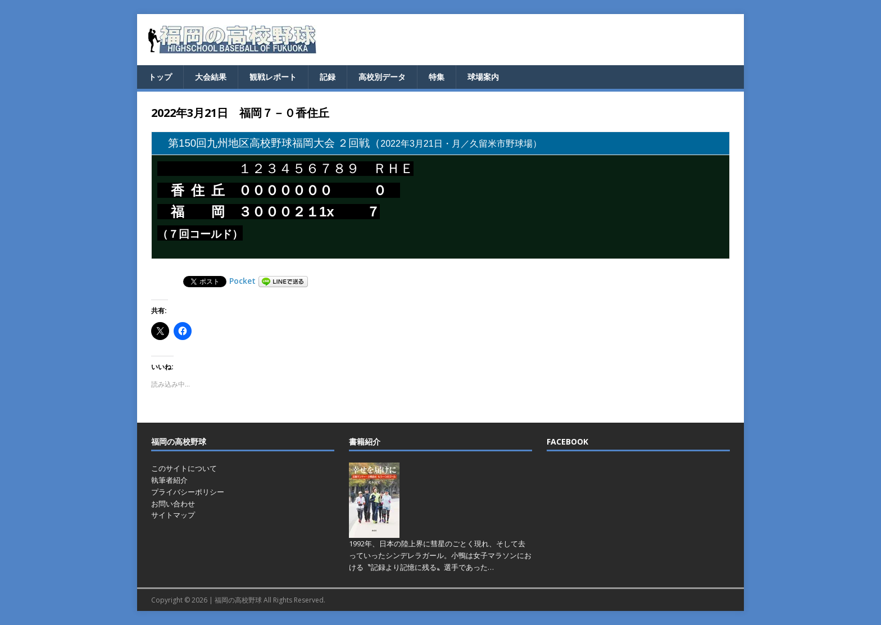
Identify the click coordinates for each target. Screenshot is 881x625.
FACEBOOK (567, 441)
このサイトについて (184, 468)
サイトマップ (173, 515)
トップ (160, 76)
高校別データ (382, 76)
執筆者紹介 (169, 480)
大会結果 (210, 76)
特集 (436, 76)
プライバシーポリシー (187, 492)
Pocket (242, 280)
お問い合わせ (173, 504)
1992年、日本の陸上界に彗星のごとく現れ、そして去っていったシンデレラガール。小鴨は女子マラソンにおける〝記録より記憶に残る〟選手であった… (440, 555)
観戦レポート (273, 76)
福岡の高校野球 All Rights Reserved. (270, 600)
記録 (327, 76)
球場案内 (483, 76)
